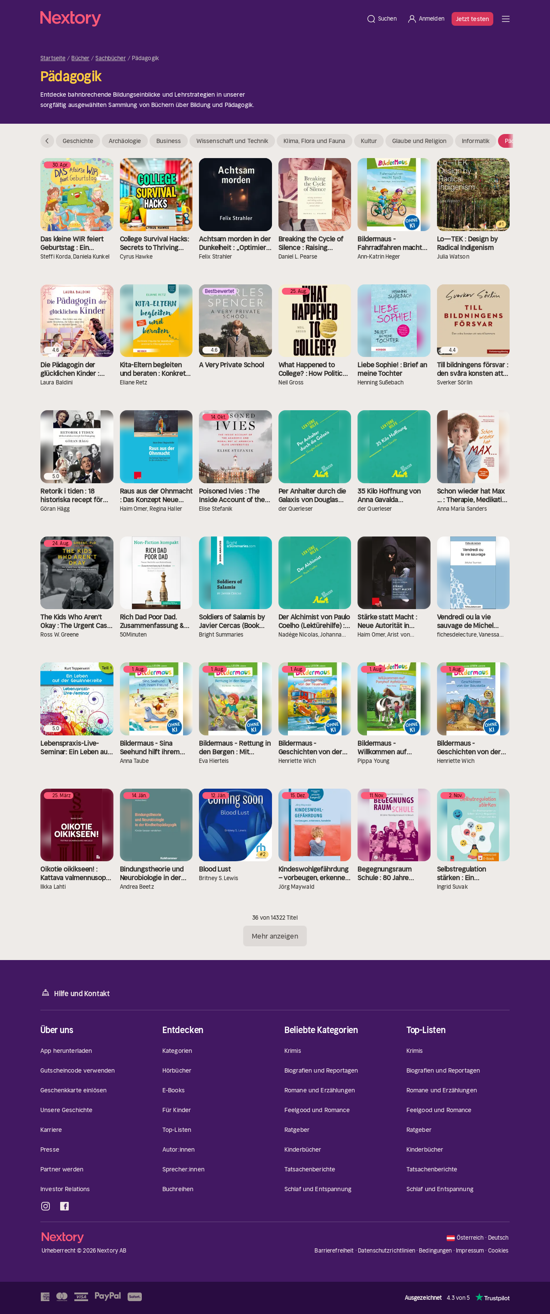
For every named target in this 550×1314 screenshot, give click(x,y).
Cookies (498, 1250)
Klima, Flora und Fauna (314, 141)
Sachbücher (110, 58)
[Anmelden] (425, 19)
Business (168, 141)
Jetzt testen (472, 19)
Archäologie (125, 141)
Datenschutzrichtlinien (386, 1250)
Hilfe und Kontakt (75, 993)
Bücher (80, 58)
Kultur (369, 141)
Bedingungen (435, 1250)
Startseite (52, 58)
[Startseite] (200, 19)
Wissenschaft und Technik (232, 141)
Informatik (475, 141)
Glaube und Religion (419, 141)
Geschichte (78, 141)
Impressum (470, 1250)
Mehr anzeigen (275, 936)
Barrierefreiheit (334, 1250)
